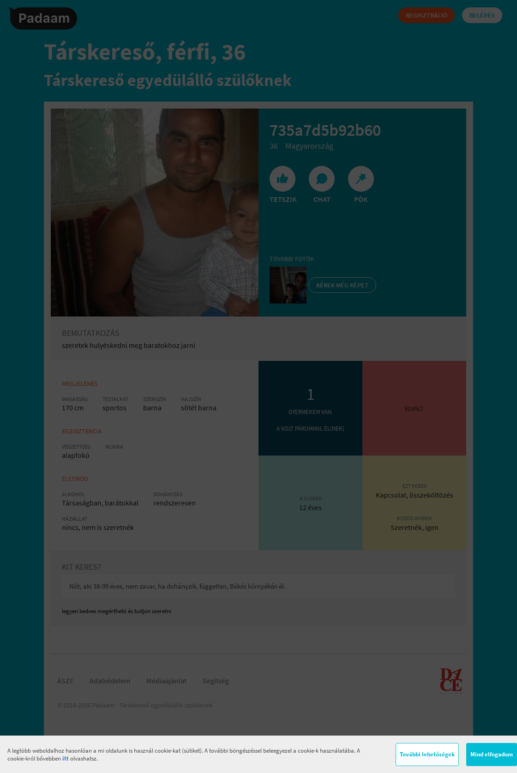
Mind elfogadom (491, 754)
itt (65, 758)
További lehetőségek (427, 754)
